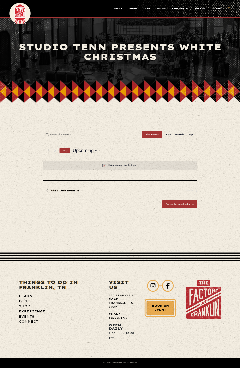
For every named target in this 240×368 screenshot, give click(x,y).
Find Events (152, 134)
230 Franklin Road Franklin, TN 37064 (121, 301)
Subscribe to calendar (178, 204)
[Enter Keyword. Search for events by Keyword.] (92, 134)
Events (200, 8)
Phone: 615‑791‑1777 (118, 316)
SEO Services (131, 363)
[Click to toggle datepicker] (85, 150)
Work (161, 8)
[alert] (120, 165)
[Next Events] (55, 150)
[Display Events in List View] (168, 134)
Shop (133, 8)
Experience (180, 8)
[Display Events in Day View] (190, 134)
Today (65, 150)
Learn (118, 8)
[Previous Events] (48, 150)
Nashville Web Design (116, 363)
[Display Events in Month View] (179, 134)
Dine (147, 8)
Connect (218, 8)
